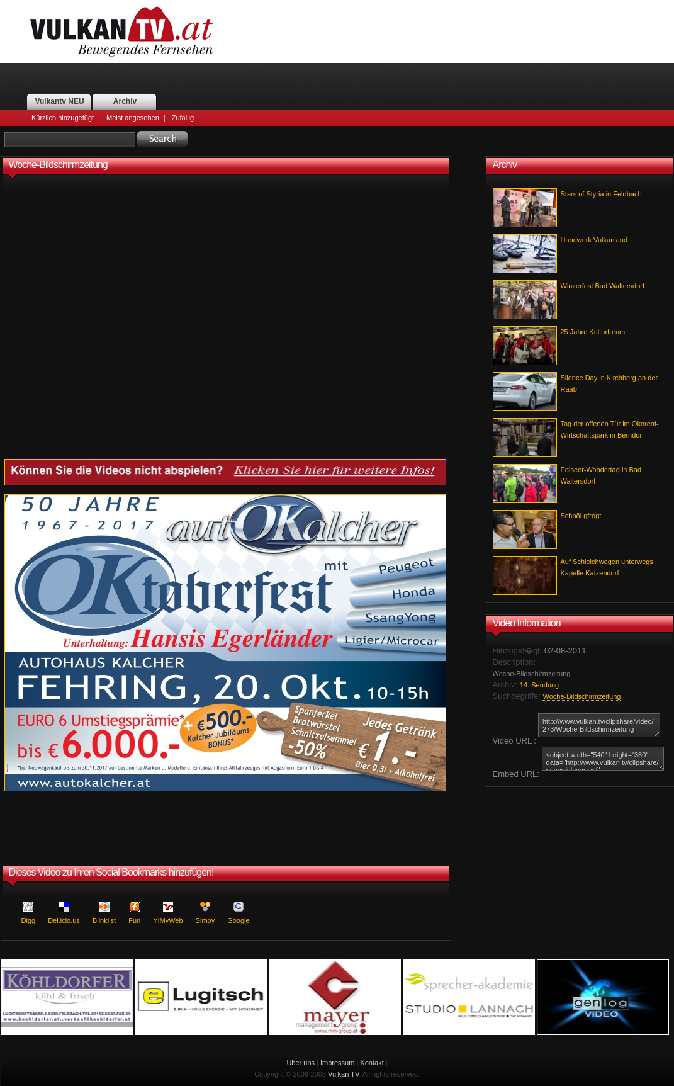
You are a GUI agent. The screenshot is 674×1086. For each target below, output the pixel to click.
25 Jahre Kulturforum (593, 332)
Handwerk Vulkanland (594, 240)
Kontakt (371, 1062)
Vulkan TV (343, 1074)
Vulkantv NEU (59, 101)
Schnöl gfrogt (581, 515)
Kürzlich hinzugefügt (62, 118)
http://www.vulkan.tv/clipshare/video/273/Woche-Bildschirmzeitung (599, 725)
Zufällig (183, 118)
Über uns (300, 1062)
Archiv (125, 101)
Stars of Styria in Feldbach (601, 194)
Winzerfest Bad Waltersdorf (602, 286)
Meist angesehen (132, 118)
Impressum (337, 1062)
